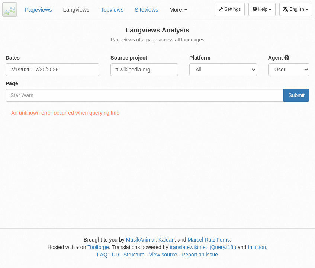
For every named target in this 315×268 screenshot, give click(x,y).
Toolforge (98, 247)
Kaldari (166, 240)
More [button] (178, 9)
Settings (230, 9)
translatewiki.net (188, 247)
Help (262, 9)
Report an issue (199, 255)
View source (163, 255)
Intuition (257, 247)
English (295, 9)
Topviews (111, 9)
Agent (279, 58)
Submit (296, 95)
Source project (128, 58)
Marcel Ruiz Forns (208, 240)
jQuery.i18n (223, 247)
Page (12, 83)
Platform (199, 58)
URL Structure (128, 255)
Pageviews (38, 9)
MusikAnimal (140, 240)
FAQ (102, 255)
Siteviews (146, 9)
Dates (13, 58)
